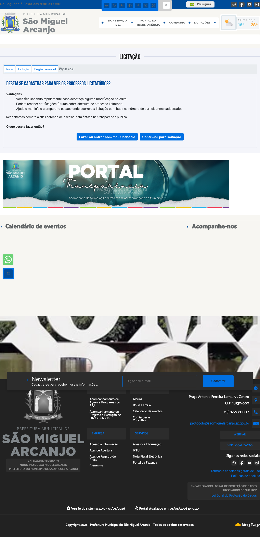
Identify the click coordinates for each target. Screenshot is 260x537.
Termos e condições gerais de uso (235, 471)
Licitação (23, 69)
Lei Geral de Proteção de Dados (234, 495)
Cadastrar (218, 381)
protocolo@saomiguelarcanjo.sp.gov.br (219, 423)
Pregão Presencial (45, 69)
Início (9, 69)
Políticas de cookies (245, 476)
